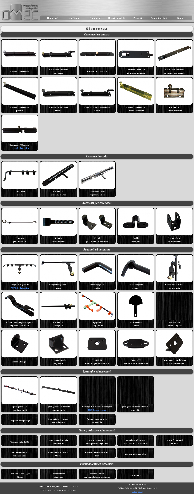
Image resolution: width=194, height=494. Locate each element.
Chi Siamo (74, 18)
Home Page (53, 18)
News (180, 18)
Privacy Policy (137, 491)
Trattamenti (95, 18)
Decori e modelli (116, 18)
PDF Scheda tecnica (20, 148)
